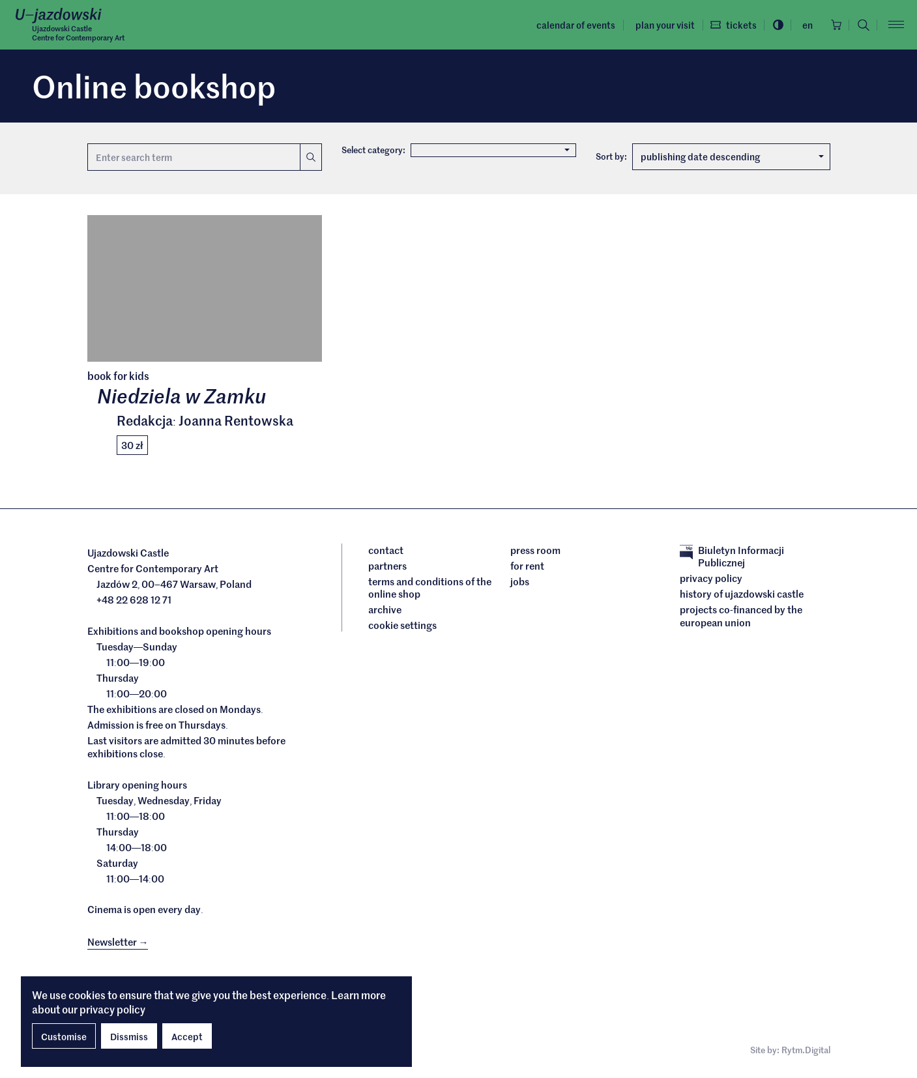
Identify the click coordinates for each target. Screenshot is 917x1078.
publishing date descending (732, 157)
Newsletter (118, 943)
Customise (64, 1036)
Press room (535, 551)
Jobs (519, 582)
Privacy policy (711, 580)
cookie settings (402, 627)
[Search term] (193, 157)
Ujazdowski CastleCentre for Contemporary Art (84, 33)
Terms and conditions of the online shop (429, 589)
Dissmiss (129, 1036)
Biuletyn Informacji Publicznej (732, 557)
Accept (187, 1036)
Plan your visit (658, 24)
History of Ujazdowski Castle (742, 595)
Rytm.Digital (805, 1051)
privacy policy (112, 1009)
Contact (385, 551)
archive (384, 611)
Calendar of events (569, 24)
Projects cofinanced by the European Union (741, 617)
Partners (387, 567)
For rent (527, 567)
